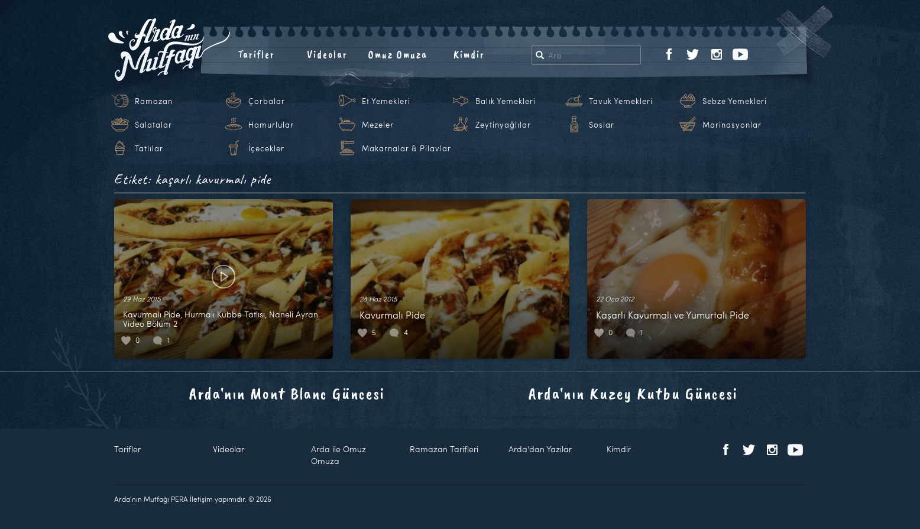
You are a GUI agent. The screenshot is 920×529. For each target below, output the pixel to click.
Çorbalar (266, 101)
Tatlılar (149, 148)
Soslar (601, 124)
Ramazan (154, 101)
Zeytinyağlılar (503, 124)
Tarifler (256, 54)
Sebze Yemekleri (734, 101)
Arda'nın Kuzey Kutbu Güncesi (633, 393)
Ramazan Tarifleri (444, 449)
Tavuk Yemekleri (621, 101)
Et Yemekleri (386, 101)
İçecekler (266, 148)
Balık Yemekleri (505, 101)
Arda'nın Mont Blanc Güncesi (287, 393)
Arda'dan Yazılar (540, 449)
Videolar (327, 54)
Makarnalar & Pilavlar (406, 148)
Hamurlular (271, 124)
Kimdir (469, 54)
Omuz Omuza (397, 54)
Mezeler (378, 124)
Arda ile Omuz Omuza (338, 454)
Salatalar (153, 124)
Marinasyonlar (732, 124)
